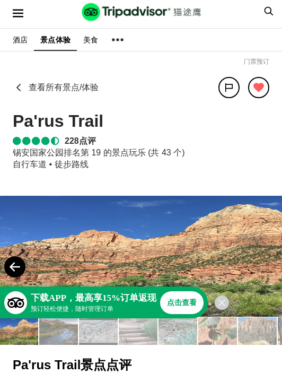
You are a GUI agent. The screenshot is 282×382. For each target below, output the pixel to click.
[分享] (229, 87)
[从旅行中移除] (258, 87)
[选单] (18, 13)
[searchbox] (267, 11)
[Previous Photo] (14, 266)
